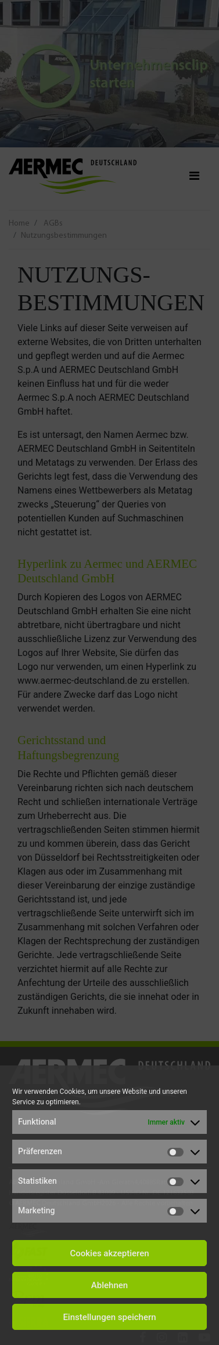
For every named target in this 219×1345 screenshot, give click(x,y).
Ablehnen (109, 1285)
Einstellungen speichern (109, 1317)
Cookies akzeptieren (109, 1253)
